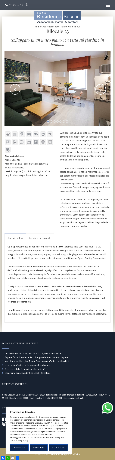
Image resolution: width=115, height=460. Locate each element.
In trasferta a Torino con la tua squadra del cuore (27, 365)
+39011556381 (16, 4)
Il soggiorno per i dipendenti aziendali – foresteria (27, 373)
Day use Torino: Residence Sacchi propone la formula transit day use (36, 357)
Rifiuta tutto (38, 447)
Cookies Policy (53, 437)
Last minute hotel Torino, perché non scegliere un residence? (33, 353)
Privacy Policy (22, 440)
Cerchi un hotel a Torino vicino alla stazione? (24, 369)
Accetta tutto (58, 447)
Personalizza (19, 447)
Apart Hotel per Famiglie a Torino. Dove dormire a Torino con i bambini (36, 361)
